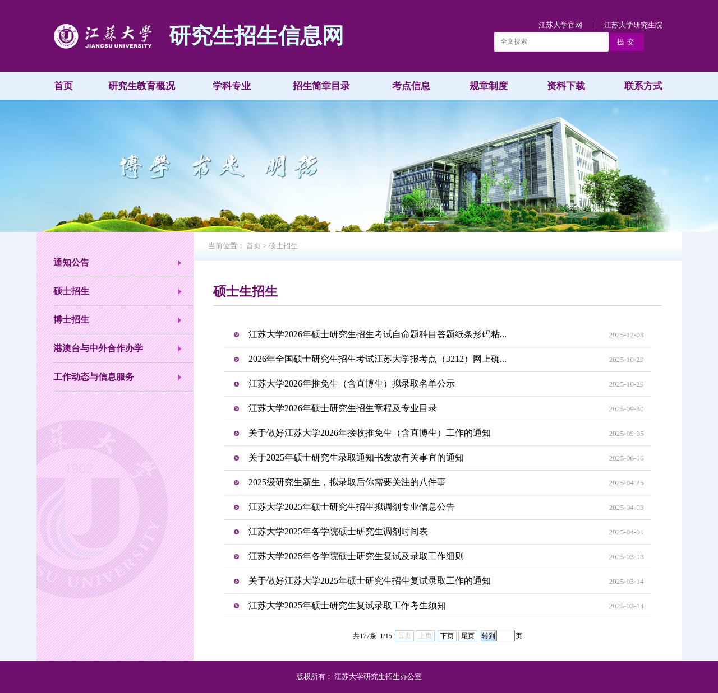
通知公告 (71, 262)
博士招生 (71, 319)
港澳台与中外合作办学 (98, 348)
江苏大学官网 (560, 25)
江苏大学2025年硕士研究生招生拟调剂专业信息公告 (351, 506)
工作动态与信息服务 (93, 377)
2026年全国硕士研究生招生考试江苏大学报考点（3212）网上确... (377, 359)
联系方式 (643, 86)
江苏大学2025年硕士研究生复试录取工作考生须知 (347, 605)
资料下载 (566, 86)
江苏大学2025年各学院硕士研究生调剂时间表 (338, 531)
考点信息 (411, 86)
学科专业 (232, 86)
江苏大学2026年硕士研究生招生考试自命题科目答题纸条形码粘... (377, 334)
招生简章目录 (321, 86)
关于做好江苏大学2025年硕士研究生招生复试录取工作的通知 (369, 580)
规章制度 (489, 86)
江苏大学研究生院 (633, 25)
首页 (63, 86)
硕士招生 (71, 291)
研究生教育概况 (141, 86)
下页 (447, 636)
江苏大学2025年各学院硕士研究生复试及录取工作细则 (356, 556)
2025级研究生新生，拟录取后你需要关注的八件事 (347, 482)
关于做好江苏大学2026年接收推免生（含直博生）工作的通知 (369, 433)
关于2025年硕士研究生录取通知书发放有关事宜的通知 (356, 457)
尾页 (468, 636)
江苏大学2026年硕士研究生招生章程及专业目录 (342, 408)
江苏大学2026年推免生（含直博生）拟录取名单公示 (351, 383)
